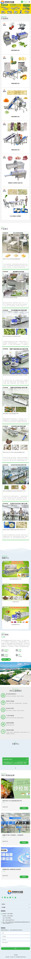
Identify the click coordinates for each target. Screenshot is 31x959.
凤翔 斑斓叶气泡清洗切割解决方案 (10, 413)
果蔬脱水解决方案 (15, 149)
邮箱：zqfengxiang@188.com (8, 920)
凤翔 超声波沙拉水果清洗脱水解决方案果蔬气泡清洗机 (15, 375)
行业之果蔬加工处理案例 (15, 216)
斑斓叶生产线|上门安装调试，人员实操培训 (13, 835)
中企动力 (12, 956)
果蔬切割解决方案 (15, 116)
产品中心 (3, 904)
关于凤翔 (3, 907)
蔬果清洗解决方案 (15, 50)
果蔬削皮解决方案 (15, 83)
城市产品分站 (23, 956)
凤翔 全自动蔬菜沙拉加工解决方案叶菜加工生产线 (14, 491)
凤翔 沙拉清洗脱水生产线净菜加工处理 (11, 336)
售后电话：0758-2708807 (8, 915)
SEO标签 (18, 956)
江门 (15, 956)
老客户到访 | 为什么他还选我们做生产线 (12, 800)
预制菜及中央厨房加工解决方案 (15, 183)
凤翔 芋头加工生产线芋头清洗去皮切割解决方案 (13, 452)
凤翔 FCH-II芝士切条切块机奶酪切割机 (11, 259)
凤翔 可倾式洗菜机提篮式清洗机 (10, 297)
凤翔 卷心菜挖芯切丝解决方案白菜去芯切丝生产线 (14, 529)
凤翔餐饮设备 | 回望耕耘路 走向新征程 (12, 869)
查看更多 (6, 659)
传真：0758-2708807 (7, 917)
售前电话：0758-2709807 (8, 913)
